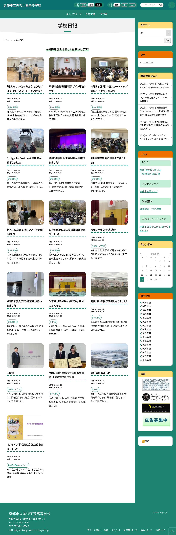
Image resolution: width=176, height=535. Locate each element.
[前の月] (140, 253)
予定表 (103, 14)
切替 (167, 40)
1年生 (145, 62)
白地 (91, 5)
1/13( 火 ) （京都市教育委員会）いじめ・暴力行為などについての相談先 (154, 97)
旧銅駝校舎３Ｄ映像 (150, 173)
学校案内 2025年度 (150, 209)
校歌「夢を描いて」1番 (150, 170)
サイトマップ (161, 512)
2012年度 (146, 356)
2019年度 (146, 329)
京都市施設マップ (148, 191)
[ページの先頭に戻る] (172, 531)
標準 (116, 5)
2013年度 (146, 352)
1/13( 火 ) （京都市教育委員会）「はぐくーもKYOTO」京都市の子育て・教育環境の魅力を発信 (154, 111)
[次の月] (170, 253)
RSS (147, 441)
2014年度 (146, 348)
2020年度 (146, 325)
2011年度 (146, 360)
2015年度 (146, 344)
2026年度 (146, 302)
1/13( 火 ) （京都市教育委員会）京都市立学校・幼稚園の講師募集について (154, 125)
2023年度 (146, 314)
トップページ (75, 14)
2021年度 (146, 321)
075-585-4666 (21, 522)
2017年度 (146, 337)
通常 (83, 5)
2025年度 (146, 306)
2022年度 (146, 318)
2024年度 (146, 310)
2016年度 (146, 341)
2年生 (150, 62)
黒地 (98, 5)
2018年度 (146, 333)
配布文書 (90, 14)
